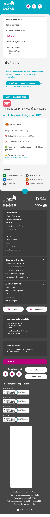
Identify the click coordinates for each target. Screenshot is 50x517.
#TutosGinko (10, 297)
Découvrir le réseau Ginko (15, 263)
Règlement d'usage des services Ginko (24, 495)
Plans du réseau (13, 47)
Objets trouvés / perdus (14, 290)
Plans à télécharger (16, 51)
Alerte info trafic (36, 370)
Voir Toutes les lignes (16, 97)
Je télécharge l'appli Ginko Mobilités (22, 83)
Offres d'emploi (11, 301)
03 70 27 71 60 (13, 349)
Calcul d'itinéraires (14, 25)
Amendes (9, 253)
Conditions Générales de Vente (24, 492)
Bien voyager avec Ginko (14, 270)
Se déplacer (11, 212)
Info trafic (10, 36)
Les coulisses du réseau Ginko (16, 277)
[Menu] (45, 6)
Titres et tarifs (11, 240)
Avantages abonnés (13, 250)
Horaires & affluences (15, 30)
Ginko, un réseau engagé (14, 273)
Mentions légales (20, 504)
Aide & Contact (13, 283)
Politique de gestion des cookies (19, 501)
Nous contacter (11, 287)
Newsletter (36, 376)
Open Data (32, 504)
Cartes (8, 243)
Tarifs (8, 236)
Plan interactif (14, 54)
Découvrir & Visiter (14, 260)
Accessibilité (37, 501)
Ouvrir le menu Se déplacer (16, 19)
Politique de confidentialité (24, 498)
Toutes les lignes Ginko (16, 41)
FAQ (6, 294)
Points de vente (11, 246)
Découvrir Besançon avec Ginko (17, 267)
